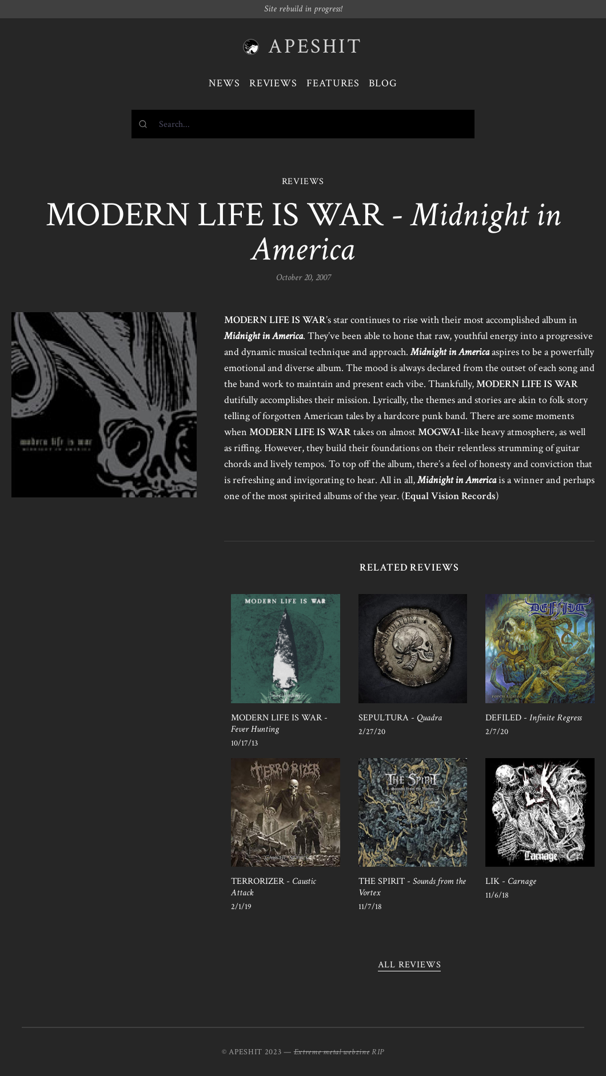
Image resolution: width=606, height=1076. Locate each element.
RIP (378, 1052)
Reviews (273, 83)
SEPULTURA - (400, 718)
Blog (383, 83)
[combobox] (303, 124)
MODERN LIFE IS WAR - (279, 723)
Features (333, 83)
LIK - (510, 881)
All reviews (409, 965)
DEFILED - (533, 718)
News (224, 83)
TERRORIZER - (273, 887)
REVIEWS (303, 182)
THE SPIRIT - (412, 887)
